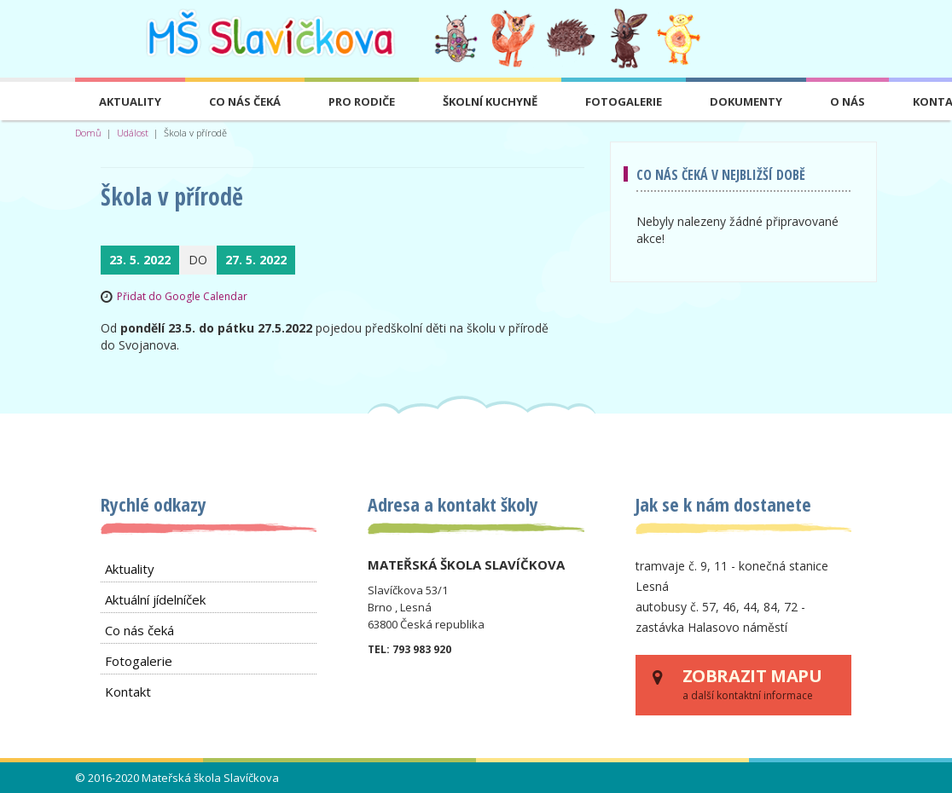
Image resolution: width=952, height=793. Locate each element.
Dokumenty (746, 101)
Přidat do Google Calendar (182, 296)
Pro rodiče (361, 101)
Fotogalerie (623, 101)
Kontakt (128, 691)
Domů (88, 132)
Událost (132, 132)
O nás (847, 101)
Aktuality (130, 101)
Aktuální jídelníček (155, 599)
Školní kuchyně (490, 101)
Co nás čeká (245, 101)
